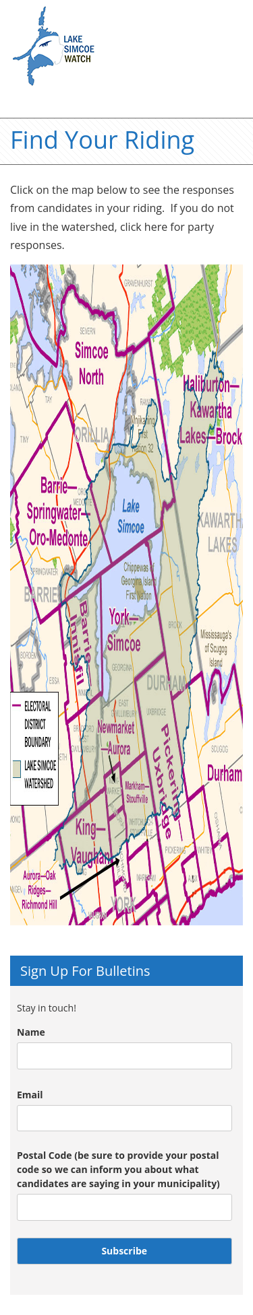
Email (30, 1094)
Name (31, 1032)
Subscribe (124, 1250)
